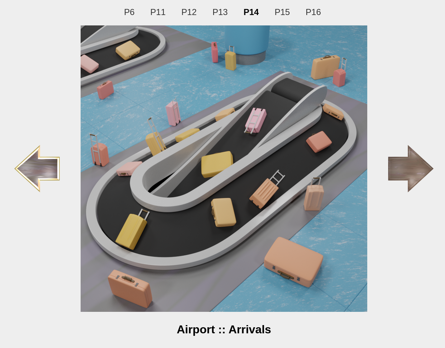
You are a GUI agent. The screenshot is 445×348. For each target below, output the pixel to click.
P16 (313, 12)
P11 (158, 12)
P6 (129, 12)
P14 (251, 12)
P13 (220, 12)
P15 (282, 12)
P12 (189, 12)
